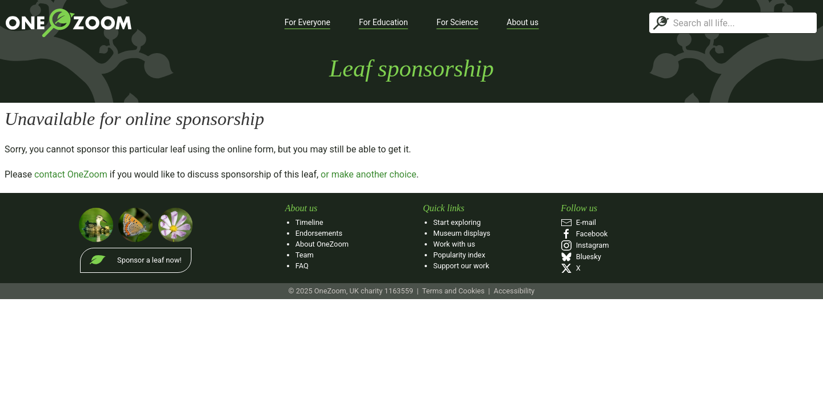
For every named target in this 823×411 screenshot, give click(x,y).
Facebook (584, 233)
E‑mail (578, 222)
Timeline (309, 222)
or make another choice (368, 174)
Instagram (585, 245)
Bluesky (581, 256)
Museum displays (461, 233)
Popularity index (459, 255)
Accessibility (514, 291)
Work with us (454, 244)
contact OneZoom (70, 174)
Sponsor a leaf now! (149, 260)
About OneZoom (322, 244)
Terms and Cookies (453, 291)
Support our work (461, 265)
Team (304, 255)
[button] (307, 23)
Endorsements (318, 233)
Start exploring (457, 222)
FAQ (302, 265)
